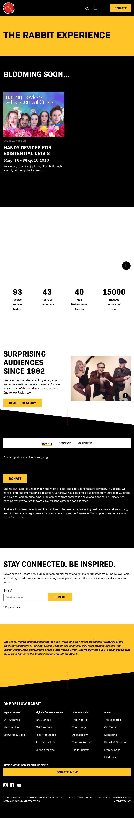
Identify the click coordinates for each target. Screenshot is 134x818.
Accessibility (80, 735)
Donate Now (67, 772)
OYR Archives (11, 719)
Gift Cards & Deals (14, 735)
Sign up (60, 596)
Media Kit (110, 757)
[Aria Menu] (96, 8)
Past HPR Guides (45, 735)
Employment (112, 750)
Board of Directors (115, 742)
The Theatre (79, 719)
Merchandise (11, 727)
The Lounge (79, 727)
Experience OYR (12, 712)
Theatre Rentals (82, 742)
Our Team (110, 727)
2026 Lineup (43, 719)
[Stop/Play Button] (126, 266)
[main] (67, 282)
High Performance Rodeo (49, 712)
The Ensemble (113, 719)
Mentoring (110, 735)
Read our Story (22, 402)
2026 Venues (43, 727)
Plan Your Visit (80, 712)
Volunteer (85, 443)
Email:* (7, 590)
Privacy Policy (123, 801)
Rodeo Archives (45, 750)
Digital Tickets (80, 750)
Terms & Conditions (120, 797)
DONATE (15, 478)
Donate (120, 8)
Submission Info (45, 742)
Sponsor (65, 443)
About (107, 712)
